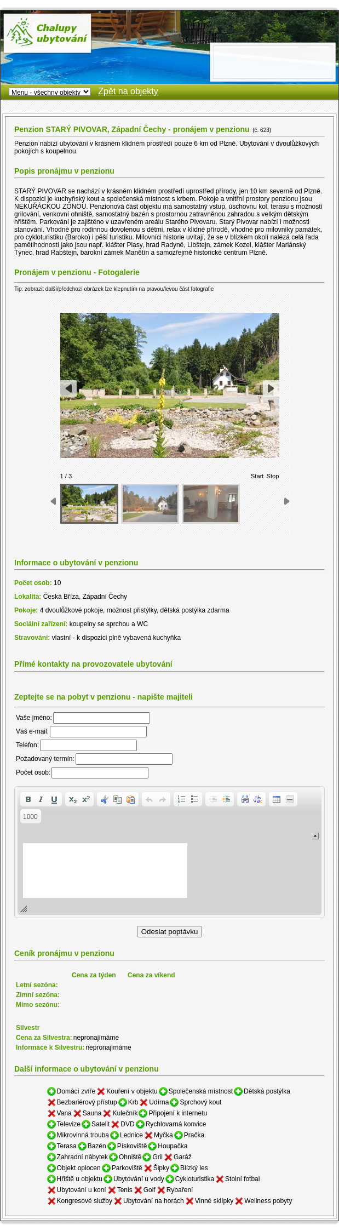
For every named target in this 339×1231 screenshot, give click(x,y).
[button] (28, 799)
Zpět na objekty (128, 91)
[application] (169, 852)
